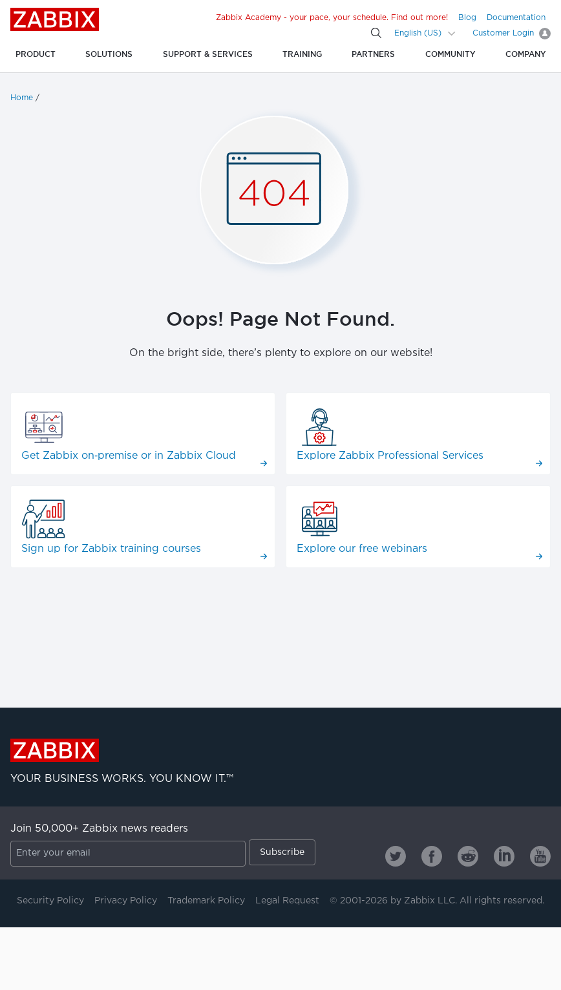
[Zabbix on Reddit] (468, 856)
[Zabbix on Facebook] (431, 856)
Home (21, 97)
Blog (467, 17)
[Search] (376, 33)
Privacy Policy (125, 901)
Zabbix (54, 19)
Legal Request (287, 901)
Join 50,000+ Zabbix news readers (99, 829)
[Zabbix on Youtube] (540, 856)
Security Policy (50, 901)
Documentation (516, 17)
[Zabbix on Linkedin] (504, 856)
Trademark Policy (206, 901)
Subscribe (282, 852)
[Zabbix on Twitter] (395, 856)
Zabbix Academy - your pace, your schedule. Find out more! (332, 17)
